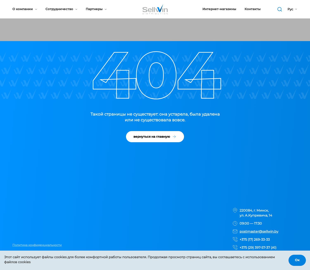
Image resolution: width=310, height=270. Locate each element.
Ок (297, 260)
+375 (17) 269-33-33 (255, 240)
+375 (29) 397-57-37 (255, 248)
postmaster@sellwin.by (259, 231)
